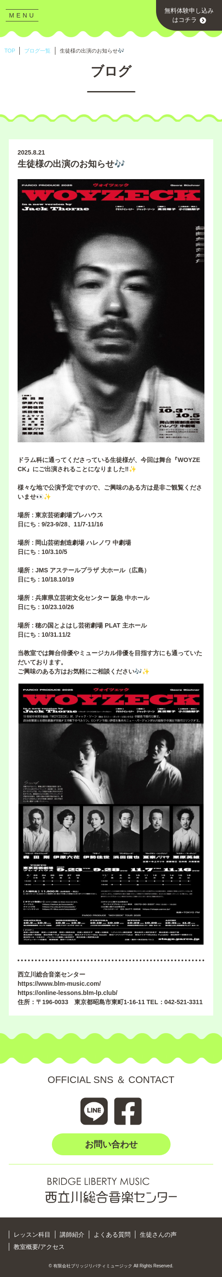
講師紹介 (72, 1234)
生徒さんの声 (158, 1234)
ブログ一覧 (37, 51)
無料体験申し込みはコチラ (189, 15)
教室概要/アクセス (39, 1246)
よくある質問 (112, 1234)
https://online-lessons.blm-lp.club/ (67, 992)
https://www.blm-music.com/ (59, 983)
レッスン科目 (32, 1234)
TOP (9, 51)
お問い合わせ (111, 1144)
